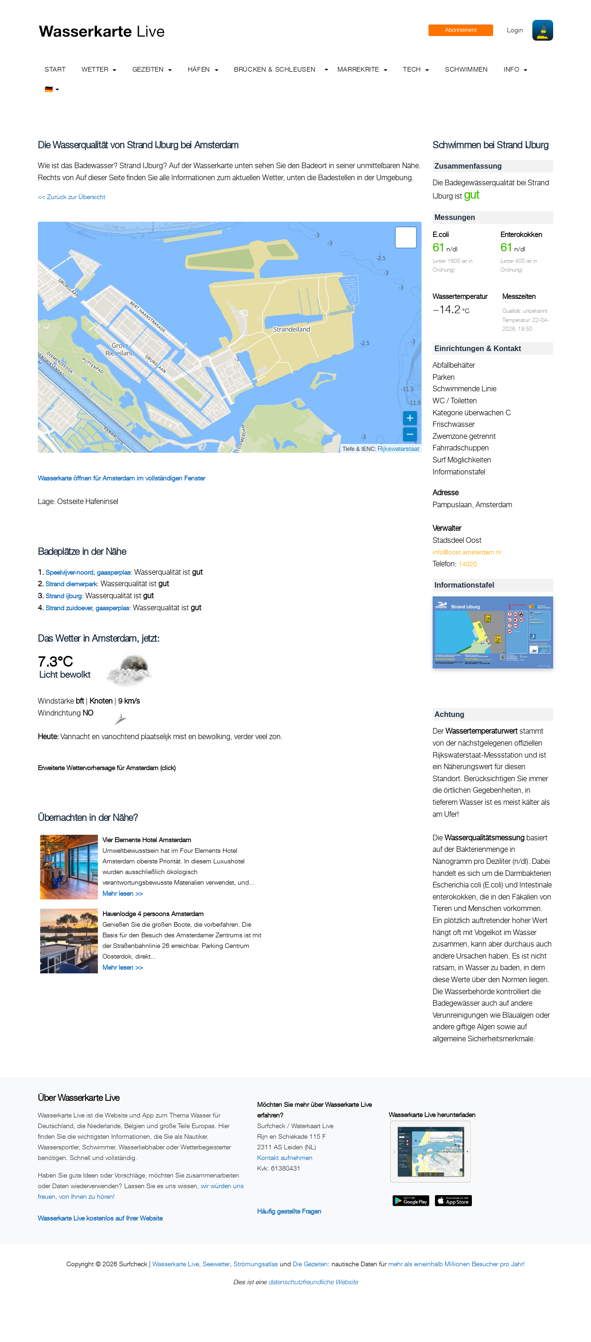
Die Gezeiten (310, 1264)
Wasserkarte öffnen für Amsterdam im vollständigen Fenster (121, 478)
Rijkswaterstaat (398, 448)
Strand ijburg (64, 596)
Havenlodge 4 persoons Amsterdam (153, 913)
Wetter (99, 69)
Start (55, 69)
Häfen (203, 69)
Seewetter (216, 1264)
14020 (467, 564)
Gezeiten (152, 69)
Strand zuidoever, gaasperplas (87, 608)
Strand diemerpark (71, 584)
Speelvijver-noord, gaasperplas (88, 572)
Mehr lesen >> (123, 893)
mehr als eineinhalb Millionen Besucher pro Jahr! (456, 1264)
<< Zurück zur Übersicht (71, 196)
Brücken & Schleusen (274, 69)
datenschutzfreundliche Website (313, 1282)
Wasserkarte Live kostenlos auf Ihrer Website (100, 1218)
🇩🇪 (52, 89)
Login (515, 30)
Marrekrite (362, 69)
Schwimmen (466, 69)
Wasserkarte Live (175, 1264)
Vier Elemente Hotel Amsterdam (147, 840)
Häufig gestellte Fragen (289, 1211)
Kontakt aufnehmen (285, 1157)
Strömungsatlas (256, 1264)
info (515, 69)
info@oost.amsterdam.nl (467, 552)
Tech (416, 69)
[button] (406, 237)
